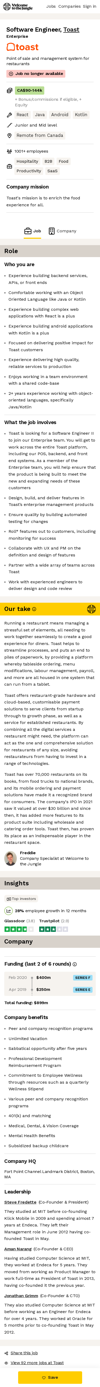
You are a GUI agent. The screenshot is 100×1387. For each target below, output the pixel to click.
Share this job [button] (21, 1352)
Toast (71, 29)
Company (61, 231)
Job (32, 231)
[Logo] (18, 6)
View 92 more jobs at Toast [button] (34, 1362)
